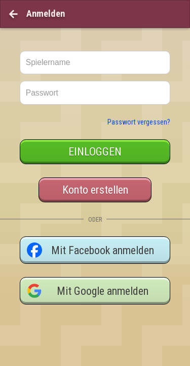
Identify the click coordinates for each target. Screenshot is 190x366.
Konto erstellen (95, 170)
